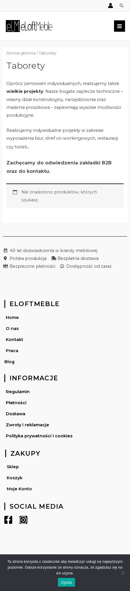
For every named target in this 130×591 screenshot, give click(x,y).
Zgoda (66, 582)
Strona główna (20, 53)
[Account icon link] (110, 5)
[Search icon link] (121, 5)
